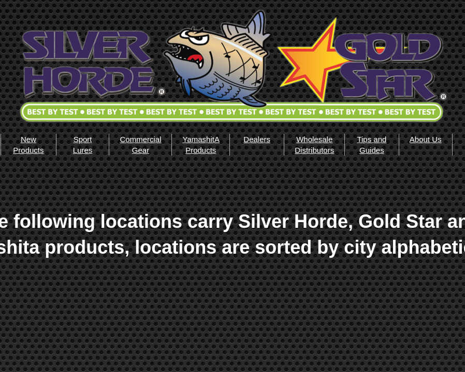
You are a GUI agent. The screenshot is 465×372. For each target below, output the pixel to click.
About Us (426, 139)
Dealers (256, 139)
